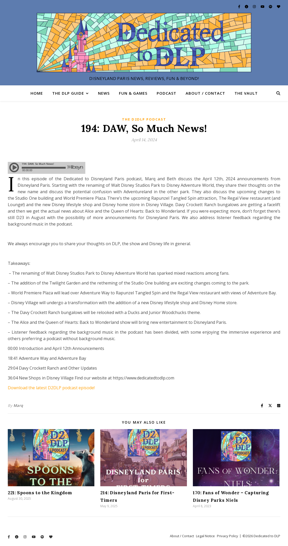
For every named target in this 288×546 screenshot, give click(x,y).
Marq (18, 405)
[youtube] (263, 6)
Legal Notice (205, 536)
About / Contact (205, 93)
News (104, 93)
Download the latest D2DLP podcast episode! (51, 388)
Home (37, 93)
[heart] (278, 6)
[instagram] (254, 6)
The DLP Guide (68, 93)
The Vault (246, 93)
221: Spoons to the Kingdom (40, 493)
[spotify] (271, 6)
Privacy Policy (227, 536)
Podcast (166, 93)
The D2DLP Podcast (144, 119)
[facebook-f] (239, 6)
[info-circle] (247, 6)
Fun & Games (133, 93)
